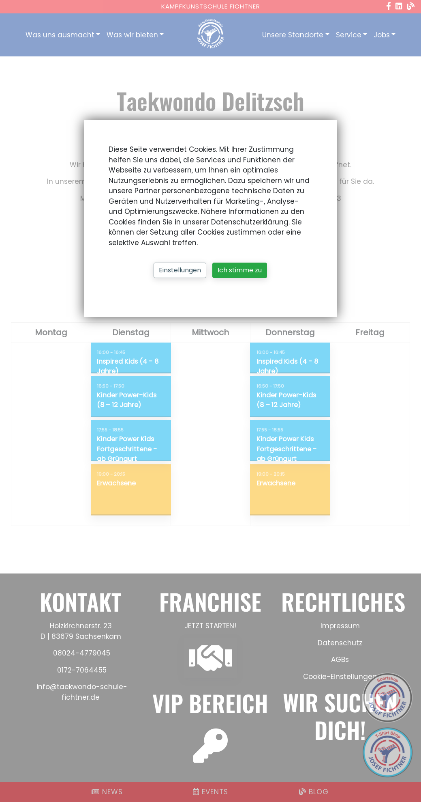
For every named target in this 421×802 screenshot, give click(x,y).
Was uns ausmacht (60, 35)
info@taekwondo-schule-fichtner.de (80, 692)
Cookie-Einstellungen (340, 676)
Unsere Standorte (292, 35)
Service (348, 35)
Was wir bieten (132, 35)
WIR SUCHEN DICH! (340, 715)
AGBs (340, 659)
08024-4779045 (81, 653)
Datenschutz (340, 643)
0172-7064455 (82, 670)
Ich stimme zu (240, 270)
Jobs (382, 35)
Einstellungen (180, 270)
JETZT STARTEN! (210, 626)
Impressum (340, 626)
